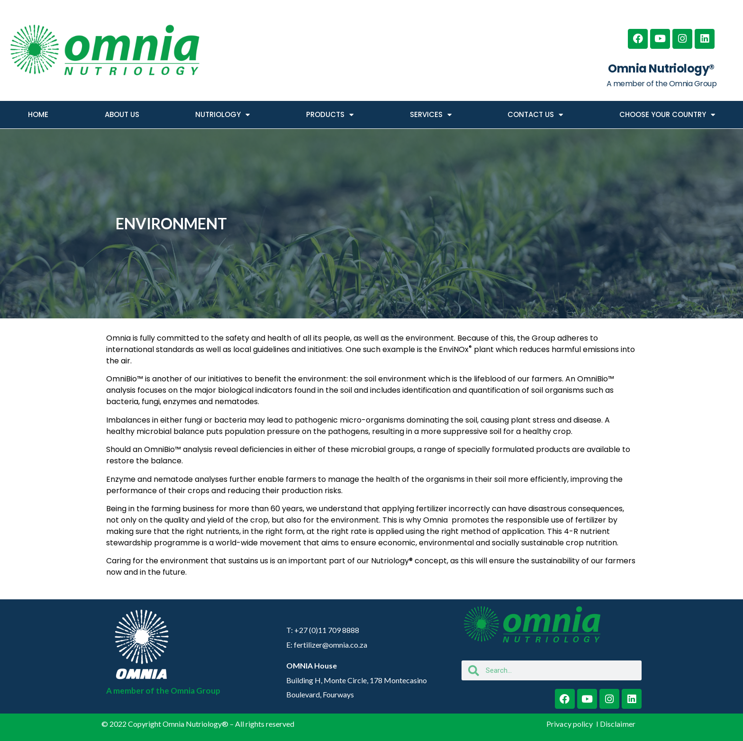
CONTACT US (535, 115)
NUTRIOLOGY (222, 115)
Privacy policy (570, 723)
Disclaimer (617, 723)
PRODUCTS (329, 115)
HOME (38, 114)
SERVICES (431, 115)
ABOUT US (122, 114)
